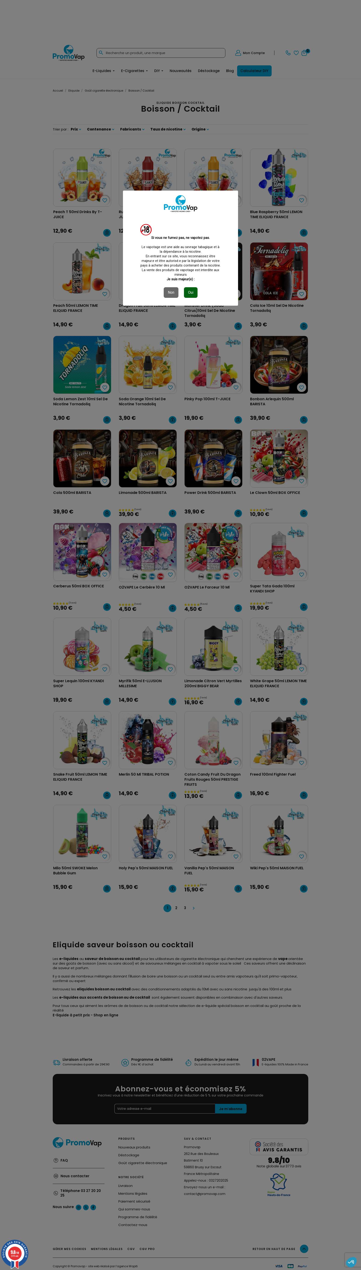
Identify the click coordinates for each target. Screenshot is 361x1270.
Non (171, 292)
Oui (190, 292)
